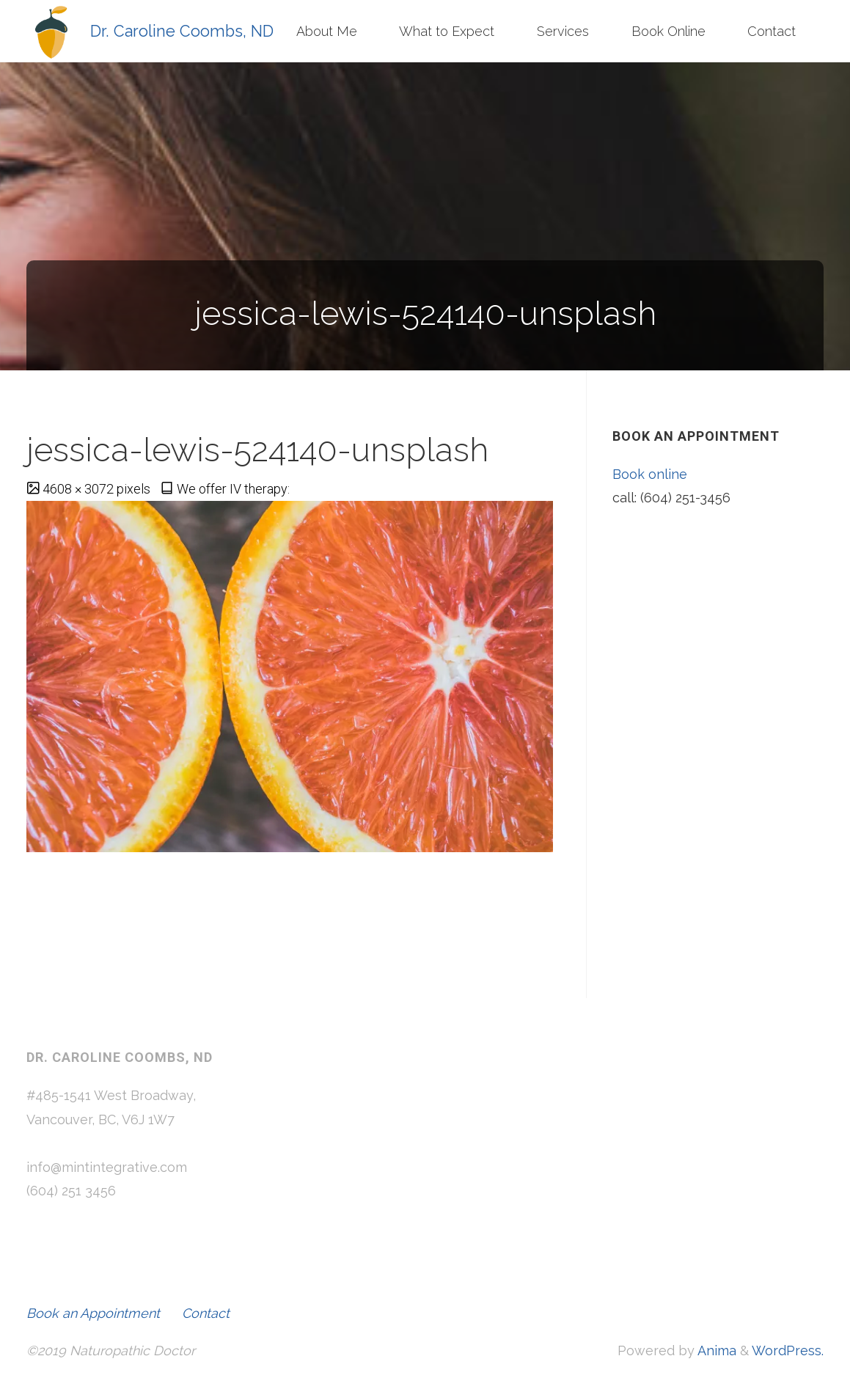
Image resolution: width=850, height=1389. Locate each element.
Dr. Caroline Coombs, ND (182, 30)
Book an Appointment (93, 1313)
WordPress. (788, 1350)
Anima (715, 1350)
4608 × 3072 (80, 488)
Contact (206, 1313)
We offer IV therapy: (233, 488)
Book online (649, 474)
